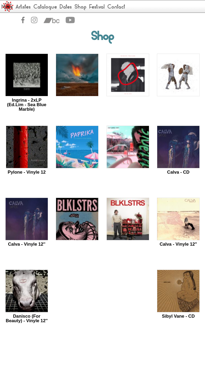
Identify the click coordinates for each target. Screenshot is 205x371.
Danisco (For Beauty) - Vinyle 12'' (27, 318)
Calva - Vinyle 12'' (26, 244)
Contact (116, 7)
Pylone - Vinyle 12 (27, 172)
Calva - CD (178, 172)
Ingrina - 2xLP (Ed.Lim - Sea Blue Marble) (26, 105)
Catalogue (45, 7)
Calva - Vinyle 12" (178, 244)
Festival (97, 7)
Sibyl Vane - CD (178, 316)
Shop (80, 7)
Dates (66, 7)
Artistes (23, 7)
